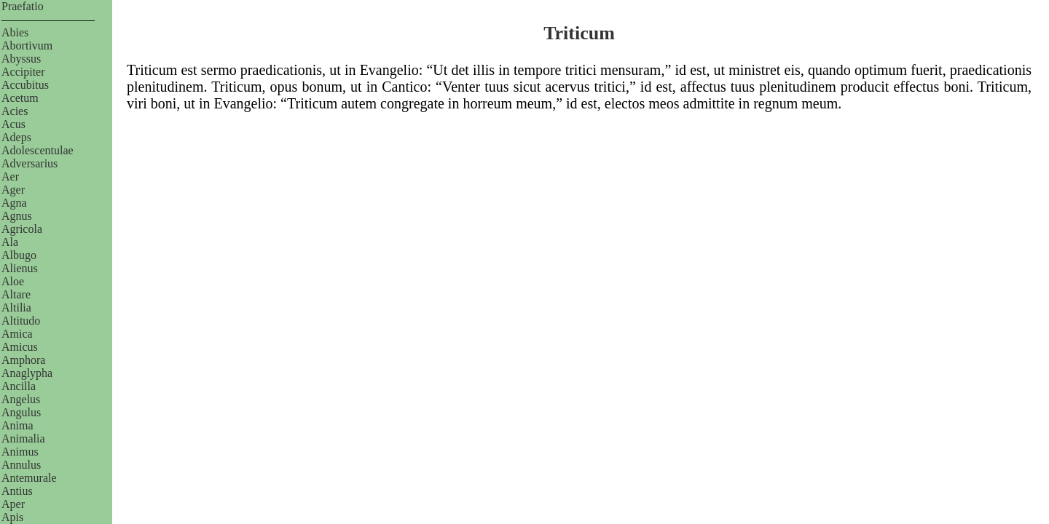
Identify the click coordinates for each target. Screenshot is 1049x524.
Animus (20, 451)
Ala (9, 242)
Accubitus (25, 85)
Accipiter (23, 72)
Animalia (23, 438)
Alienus (19, 268)
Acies (14, 111)
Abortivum (26, 45)
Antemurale (29, 478)
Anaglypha (26, 373)
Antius (17, 491)
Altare (16, 294)
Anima (17, 425)
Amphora (23, 360)
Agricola (21, 229)
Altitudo (20, 320)
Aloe (12, 281)
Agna (14, 202)
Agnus (16, 216)
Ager (13, 189)
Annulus (21, 464)
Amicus (19, 347)
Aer (10, 176)
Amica (17, 334)
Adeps (16, 137)
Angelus (20, 399)
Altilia (16, 307)
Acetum (20, 98)
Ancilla (18, 386)
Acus (13, 124)
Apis (12, 517)
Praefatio (22, 6)
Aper (13, 504)
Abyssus (21, 58)
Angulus (21, 412)
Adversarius (29, 163)
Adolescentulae (37, 150)
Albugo (18, 255)
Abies (14, 32)
